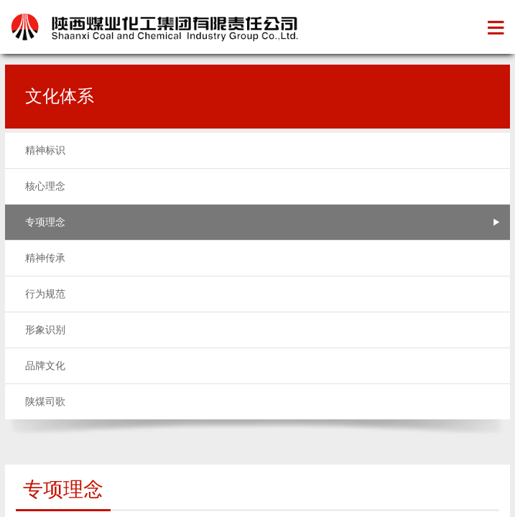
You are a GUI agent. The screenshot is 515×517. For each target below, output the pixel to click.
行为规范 (45, 294)
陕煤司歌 (45, 401)
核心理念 (45, 186)
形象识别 (45, 330)
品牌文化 (45, 365)
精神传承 (45, 258)
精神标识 (45, 150)
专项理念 (45, 222)
